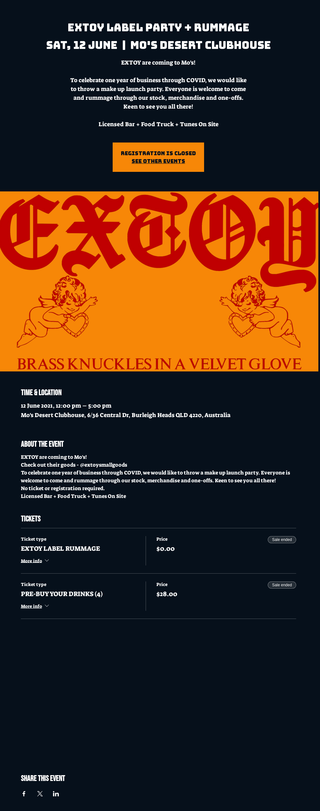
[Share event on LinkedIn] (56, 793)
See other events (158, 161)
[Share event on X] (40, 793)
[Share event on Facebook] (24, 793)
